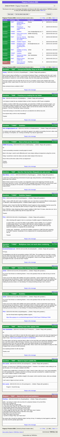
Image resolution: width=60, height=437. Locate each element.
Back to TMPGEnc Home (16, 432)
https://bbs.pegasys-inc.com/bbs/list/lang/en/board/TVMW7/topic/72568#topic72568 (28, 317)
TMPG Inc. (43, 10)
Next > (54, 18)
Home (12, 175)
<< (41, 18)
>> (57, 18)
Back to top (55, 93)
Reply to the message (30, 89)
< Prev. (44, 18)
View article (5, 432)
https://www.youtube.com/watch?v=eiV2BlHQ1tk (23, 337)
